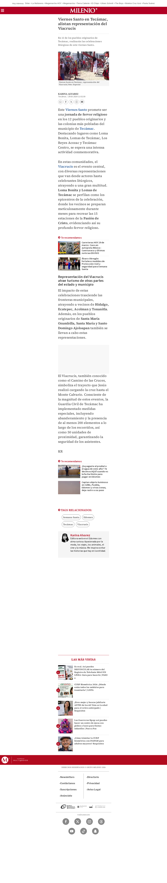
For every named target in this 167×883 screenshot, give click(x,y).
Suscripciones (68, 789)
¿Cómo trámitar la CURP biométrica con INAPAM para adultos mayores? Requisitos (89, 740)
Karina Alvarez (68, 93)
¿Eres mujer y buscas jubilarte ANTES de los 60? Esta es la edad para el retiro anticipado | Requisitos (90, 706)
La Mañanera (37, 3)
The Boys (119, 3)
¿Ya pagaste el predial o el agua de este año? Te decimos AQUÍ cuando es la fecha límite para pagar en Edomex (95, 471)
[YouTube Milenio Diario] (71, 831)
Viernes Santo (76, 109)
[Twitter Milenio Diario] (77, 821)
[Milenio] (83, 10)
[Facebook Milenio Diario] (66, 821)
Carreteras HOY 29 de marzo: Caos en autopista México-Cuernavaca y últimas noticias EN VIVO (93, 248)
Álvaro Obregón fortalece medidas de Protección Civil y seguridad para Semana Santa (94, 264)
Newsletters (67, 777)
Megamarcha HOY (53, 3)
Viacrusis (82, 524)
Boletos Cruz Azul (133, 3)
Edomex (88, 517)
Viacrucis (65, 166)
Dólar (27, 3)
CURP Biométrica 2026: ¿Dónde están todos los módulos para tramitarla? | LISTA (90, 687)
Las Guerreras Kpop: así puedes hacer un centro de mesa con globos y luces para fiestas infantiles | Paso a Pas (90, 724)
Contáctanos (67, 783)
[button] (2, 11)
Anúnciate (66, 795)
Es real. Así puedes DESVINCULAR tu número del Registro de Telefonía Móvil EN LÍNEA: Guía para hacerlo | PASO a (91, 672)
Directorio (93, 777)
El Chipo (95, 3)
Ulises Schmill (107, 3)
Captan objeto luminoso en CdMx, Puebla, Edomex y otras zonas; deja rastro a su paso (95, 486)
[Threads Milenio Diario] (101, 821)
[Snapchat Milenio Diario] (95, 831)
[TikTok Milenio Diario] (83, 831)
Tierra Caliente (83, 3)
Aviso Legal (93, 789)
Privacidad (93, 783)
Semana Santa (71, 517)
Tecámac (87, 128)
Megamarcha (69, 3)
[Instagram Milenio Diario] (89, 821)
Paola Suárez (149, 3)
